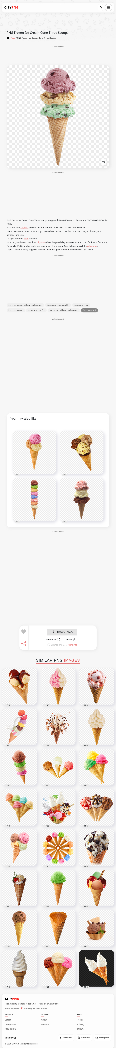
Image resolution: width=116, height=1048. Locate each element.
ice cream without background (64, 310)
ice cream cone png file (58, 305)
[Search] (101, 7)
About (44, 1019)
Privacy (80, 1024)
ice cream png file (36, 310)
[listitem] (66, 1037)
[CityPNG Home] (11, 7)
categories (92, 246)
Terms (80, 1019)
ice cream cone (81, 305)
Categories (10, 1024)
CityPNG (24, 227)
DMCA (80, 1029)
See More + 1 (89, 310)
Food (26, 238)
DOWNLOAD (62, 632)
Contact (45, 1024)
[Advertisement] (58, 55)
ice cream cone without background (25, 305)
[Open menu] (108, 7)
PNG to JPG (10, 1029)
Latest (8, 1019)
